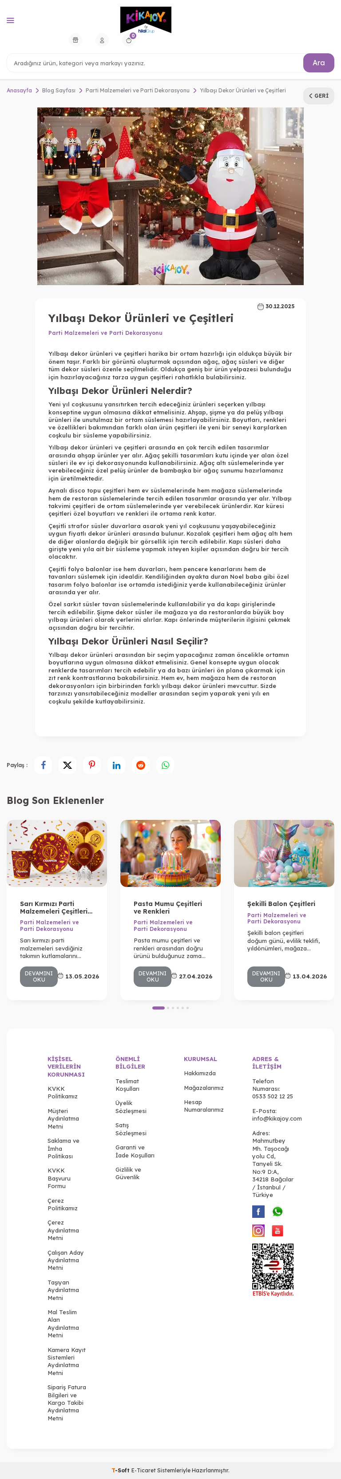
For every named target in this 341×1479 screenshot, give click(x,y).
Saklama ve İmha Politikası (63, 1148)
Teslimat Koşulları (127, 1084)
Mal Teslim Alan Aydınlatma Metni (63, 1323)
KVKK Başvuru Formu (59, 1178)
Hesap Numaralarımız (204, 1105)
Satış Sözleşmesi (131, 1128)
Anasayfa (19, 90)
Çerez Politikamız (63, 1204)
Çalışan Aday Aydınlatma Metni (66, 1260)
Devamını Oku (39, 976)
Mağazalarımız (204, 1087)
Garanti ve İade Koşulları (135, 1151)
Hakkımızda (200, 1073)
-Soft (121, 1470)
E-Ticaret (143, 1470)
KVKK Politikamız (63, 1092)
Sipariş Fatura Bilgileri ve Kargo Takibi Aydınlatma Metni (67, 1403)
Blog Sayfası (58, 90)
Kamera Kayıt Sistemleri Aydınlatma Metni (67, 1361)
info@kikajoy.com (277, 1118)
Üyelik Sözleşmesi (131, 1106)
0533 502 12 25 (272, 1096)
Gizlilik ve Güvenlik (128, 1173)
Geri (319, 95)
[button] (158, 1008)
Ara (319, 62)
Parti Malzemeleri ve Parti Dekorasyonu (138, 90)
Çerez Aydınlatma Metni (63, 1230)
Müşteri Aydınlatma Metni (63, 1118)
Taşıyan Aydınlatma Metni (63, 1290)
